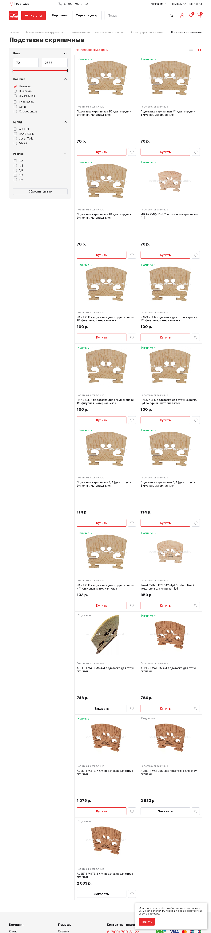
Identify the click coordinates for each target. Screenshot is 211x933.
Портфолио (61, 15)
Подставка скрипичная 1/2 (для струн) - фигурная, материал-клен (105, 114)
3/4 (18, 175)
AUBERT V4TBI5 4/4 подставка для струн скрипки (169, 620)
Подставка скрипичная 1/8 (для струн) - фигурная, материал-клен (105, 198)
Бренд (17, 122)
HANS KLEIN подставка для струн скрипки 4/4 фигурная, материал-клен (106, 536)
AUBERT (22, 129)
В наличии (23, 91)
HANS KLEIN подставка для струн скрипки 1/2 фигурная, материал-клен (106, 283)
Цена (16, 53)
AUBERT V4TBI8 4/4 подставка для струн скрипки (106, 789)
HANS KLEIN (24, 133)
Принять (145, 920)
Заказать (101, 639)
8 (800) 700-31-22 (123, 846)
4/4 (18, 179)
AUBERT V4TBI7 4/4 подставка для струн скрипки (106, 704)
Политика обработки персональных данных (34, 912)
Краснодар (24, 101)
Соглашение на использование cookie (31, 918)
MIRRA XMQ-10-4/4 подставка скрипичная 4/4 (161, 198)
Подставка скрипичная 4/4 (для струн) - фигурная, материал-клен (168, 451)
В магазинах (24, 95)
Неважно (22, 86)
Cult (57, 924)
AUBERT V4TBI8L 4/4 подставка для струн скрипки (165, 704)
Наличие (19, 79)
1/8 (18, 170)
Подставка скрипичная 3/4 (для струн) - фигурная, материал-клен (105, 451)
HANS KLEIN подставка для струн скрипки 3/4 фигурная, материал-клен (169, 367)
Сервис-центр (87, 15)
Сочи (20, 106)
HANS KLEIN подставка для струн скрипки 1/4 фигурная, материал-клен (169, 283)
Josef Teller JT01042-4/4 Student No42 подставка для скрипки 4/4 (168, 536)
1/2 (18, 160)
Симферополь (26, 111)
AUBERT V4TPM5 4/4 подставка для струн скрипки (102, 620)
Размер (18, 153)
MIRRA (20, 143)
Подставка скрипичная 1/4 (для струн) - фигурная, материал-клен (168, 114)
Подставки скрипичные (91, 107)
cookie (160, 906)
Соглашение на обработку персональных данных (38, 915)
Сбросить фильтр (40, 191)
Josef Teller (24, 138)
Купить (101, 132)
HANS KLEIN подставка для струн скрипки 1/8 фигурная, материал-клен (106, 367)
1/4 (18, 165)
